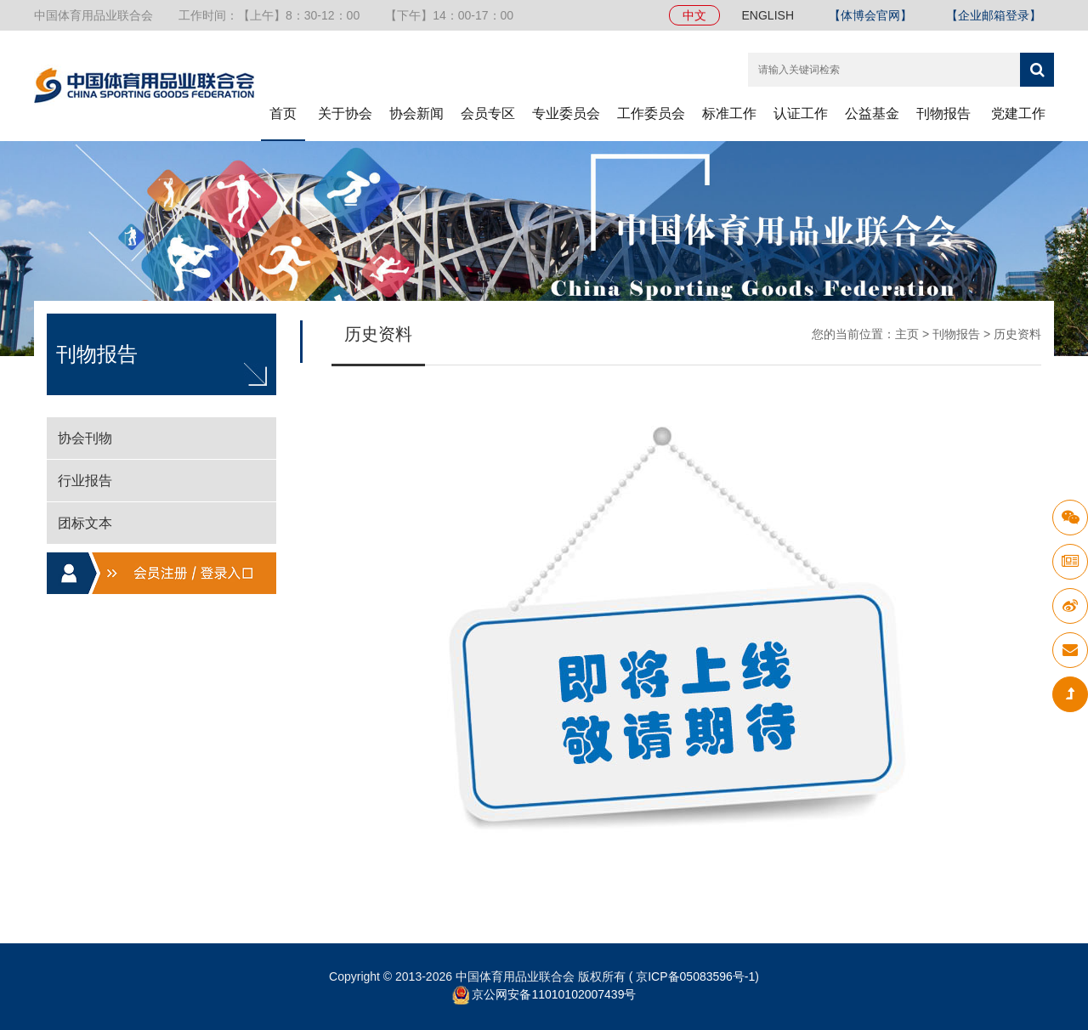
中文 (694, 15)
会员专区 (488, 113)
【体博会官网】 (870, 15)
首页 (283, 113)
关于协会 (345, 113)
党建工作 (1018, 113)
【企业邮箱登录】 (993, 15)
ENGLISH (768, 15)
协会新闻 (416, 113)
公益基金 (872, 113)
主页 (907, 334)
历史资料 (1017, 334)
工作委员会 (651, 113)
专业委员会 (566, 113)
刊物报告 (943, 113)
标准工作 (729, 113)
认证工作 (801, 113)
